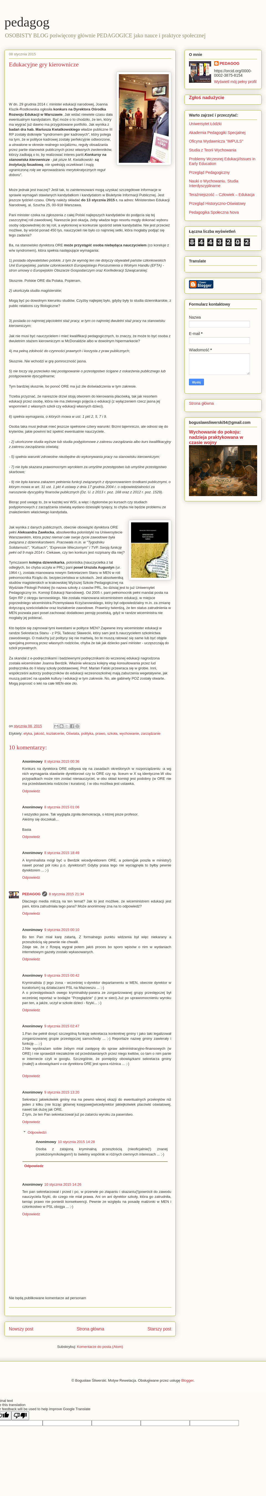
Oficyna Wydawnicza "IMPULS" (216, 141)
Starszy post (159, 1329)
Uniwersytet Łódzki (205, 124)
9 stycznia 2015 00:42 (61, 975)
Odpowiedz (31, 791)
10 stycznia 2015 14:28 (76, 1142)
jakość (39, 733)
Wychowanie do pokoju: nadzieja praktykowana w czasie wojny (216, 437)
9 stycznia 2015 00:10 (61, 930)
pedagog (27, 22)
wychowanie (129, 733)
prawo (100, 733)
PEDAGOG (31, 894)
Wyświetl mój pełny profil (235, 81)
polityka (87, 733)
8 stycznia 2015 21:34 (66, 894)
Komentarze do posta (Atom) (100, 1347)
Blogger (187, 1380)
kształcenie (55, 733)
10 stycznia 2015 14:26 (62, 1184)
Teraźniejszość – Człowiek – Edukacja (222, 194)
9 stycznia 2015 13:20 (61, 1092)
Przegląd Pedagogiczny (209, 172)
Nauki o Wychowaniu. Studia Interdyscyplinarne (213, 183)
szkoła (112, 733)
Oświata (72, 733)
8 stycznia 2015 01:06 (61, 807)
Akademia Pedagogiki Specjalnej (217, 132)
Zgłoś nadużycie (206, 97)
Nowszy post (21, 1329)
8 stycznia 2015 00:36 (61, 761)
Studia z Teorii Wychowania (212, 150)
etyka (28, 733)
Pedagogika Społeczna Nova (214, 212)
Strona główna (90, 1329)
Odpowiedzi (37, 1132)
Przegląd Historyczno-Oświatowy (217, 203)
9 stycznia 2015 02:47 (61, 1026)
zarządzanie (150, 733)
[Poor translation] (20, 1415)
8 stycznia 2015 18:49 (61, 853)
